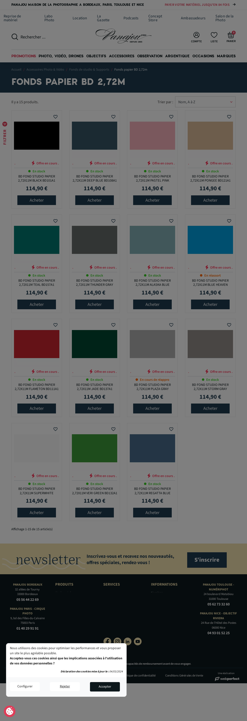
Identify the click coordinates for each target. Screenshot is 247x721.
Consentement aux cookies (10, 711)
